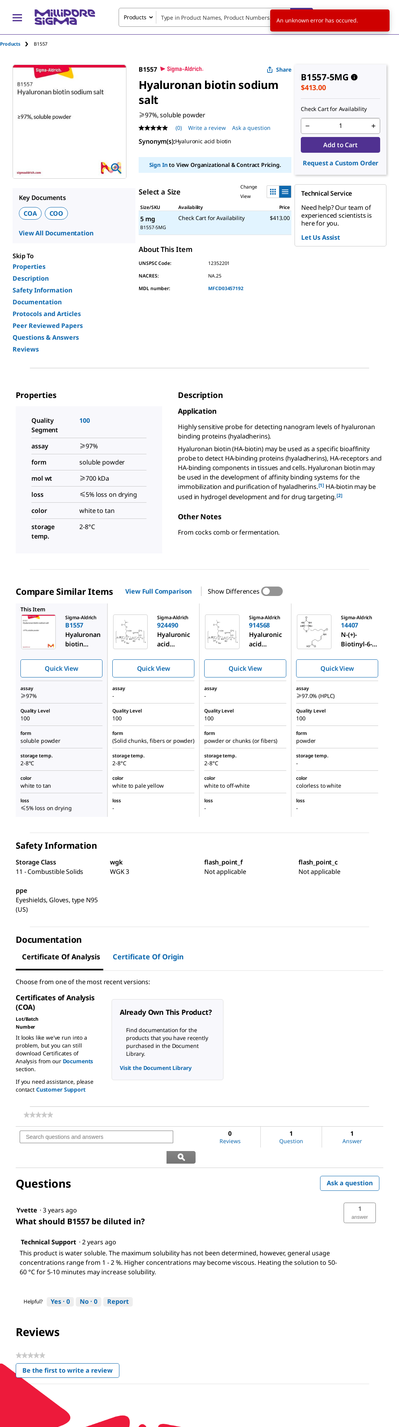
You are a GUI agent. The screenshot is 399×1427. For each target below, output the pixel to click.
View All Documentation (56, 233)
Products (10, 44)
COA (30, 213)
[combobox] (216, 17)
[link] (38, 1115)
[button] (359, 1193)
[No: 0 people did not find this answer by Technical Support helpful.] (88, 1281)
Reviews (26, 349)
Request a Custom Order (340, 163)
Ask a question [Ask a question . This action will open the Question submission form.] (251, 127)
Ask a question (350, 1163)
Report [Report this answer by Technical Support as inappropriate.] (118, 1281)
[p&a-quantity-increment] (373, 126)
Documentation (37, 302)
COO (56, 213)
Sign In (158, 164)
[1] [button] (321, 485)
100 (84, 420)
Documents (78, 1061)
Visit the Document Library (155, 1068)
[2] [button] (339, 495)
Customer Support (61, 1089)
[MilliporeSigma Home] (65, 17)
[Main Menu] (17, 17)
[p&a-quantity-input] (340, 125)
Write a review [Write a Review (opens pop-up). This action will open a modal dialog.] (207, 127)
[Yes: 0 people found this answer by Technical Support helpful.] (60, 1281)
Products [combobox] (135, 17)
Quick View (61, 668)
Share (279, 69)
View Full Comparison (158, 591)
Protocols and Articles (47, 313)
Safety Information (42, 290)
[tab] (17, 44)
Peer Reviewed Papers (48, 325)
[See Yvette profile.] (27, 1190)
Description (31, 278)
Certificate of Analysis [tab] (61, 956)
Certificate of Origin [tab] (148, 956)
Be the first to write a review (70, 1352)
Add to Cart (340, 145)
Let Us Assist (320, 237)
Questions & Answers (46, 337)
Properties (29, 266)
